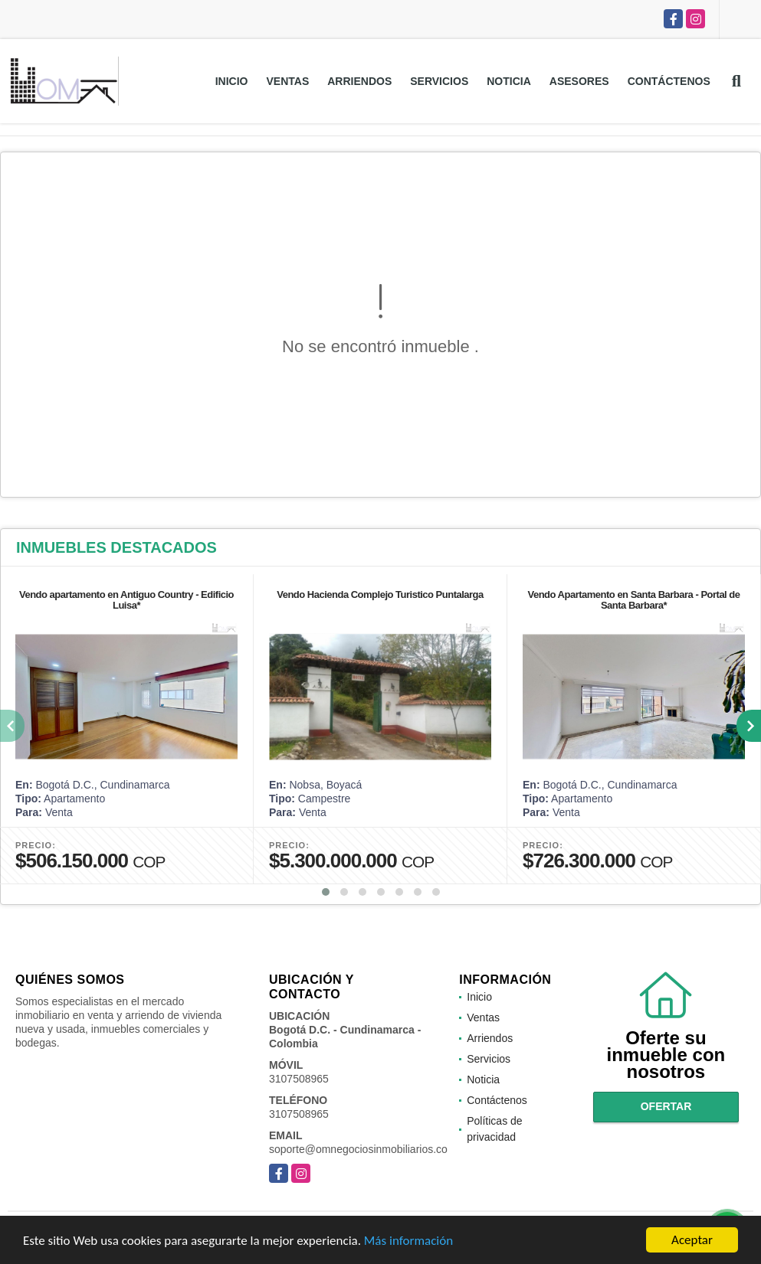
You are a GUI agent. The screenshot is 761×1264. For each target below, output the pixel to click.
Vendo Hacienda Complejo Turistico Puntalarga (380, 594)
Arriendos (359, 81)
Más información (408, 1244)
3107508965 (299, 1079)
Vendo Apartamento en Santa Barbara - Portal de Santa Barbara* (633, 600)
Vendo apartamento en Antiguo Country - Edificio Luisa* (126, 600)
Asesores (579, 81)
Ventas (287, 81)
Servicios (439, 81)
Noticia (509, 81)
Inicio (231, 81)
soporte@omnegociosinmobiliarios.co (358, 1149)
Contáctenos (669, 81)
